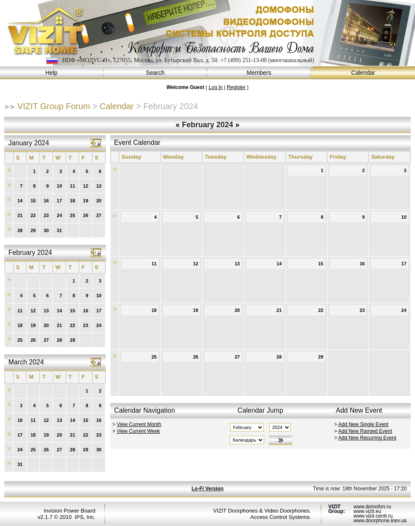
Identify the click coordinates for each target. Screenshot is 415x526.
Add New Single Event (363, 424)
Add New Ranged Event (365, 431)
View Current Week (138, 431)
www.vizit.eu (367, 511)
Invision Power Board (69, 511)
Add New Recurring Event (367, 438)
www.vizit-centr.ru (372, 516)
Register (236, 87)
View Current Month (139, 424)
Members (259, 72)
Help (52, 72)
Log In (216, 87)
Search (156, 72)
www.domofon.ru (372, 507)
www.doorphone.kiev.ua (380, 520)
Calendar (363, 72)
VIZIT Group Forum (53, 106)
